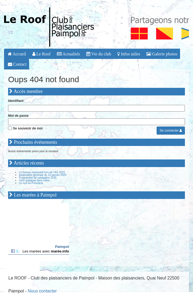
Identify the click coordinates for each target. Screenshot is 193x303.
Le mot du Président (31, 183)
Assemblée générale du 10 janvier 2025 (42, 175)
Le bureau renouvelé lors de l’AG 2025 (42, 172)
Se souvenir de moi (28, 128)
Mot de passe (18, 115)
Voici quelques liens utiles (34, 180)
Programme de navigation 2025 (38, 177)
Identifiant (15, 100)
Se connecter (171, 130)
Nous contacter (42, 291)
